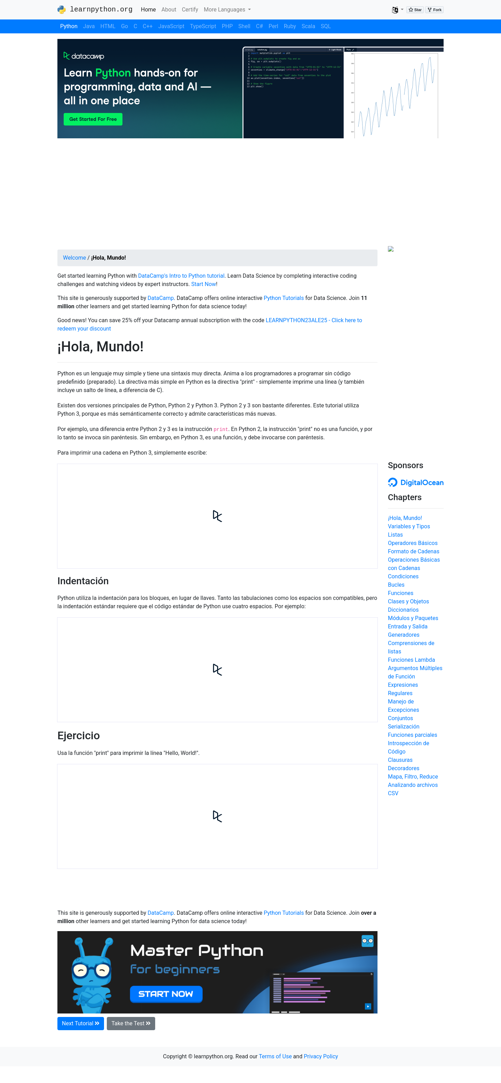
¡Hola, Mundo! (405, 518)
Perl (273, 26)
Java (89, 26)
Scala (308, 26)
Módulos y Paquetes (413, 618)
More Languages (225, 9)
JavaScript (171, 26)
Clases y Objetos (408, 601)
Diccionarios (403, 609)
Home (150, 9)
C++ (148, 26)
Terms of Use (275, 1056)
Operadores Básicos (413, 543)
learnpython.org (95, 10)
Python (69, 26)
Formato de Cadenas (413, 551)
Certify (190, 9)
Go (124, 26)
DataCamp (161, 298)
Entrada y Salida (408, 626)
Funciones (400, 593)
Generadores (404, 635)
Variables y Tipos (409, 526)
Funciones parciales (412, 735)
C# (259, 26)
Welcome (74, 257)
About (168, 9)
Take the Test (131, 1023)
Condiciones (403, 576)
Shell (244, 26)
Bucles (396, 584)
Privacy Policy (321, 1056)
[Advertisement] (250, 194)
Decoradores (403, 768)
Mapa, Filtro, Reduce (413, 776)
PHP (227, 26)
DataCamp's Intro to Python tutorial (181, 275)
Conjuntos (400, 718)
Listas (395, 534)
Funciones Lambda (411, 660)
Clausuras (400, 760)
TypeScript (203, 26)
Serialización (404, 726)
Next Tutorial (81, 1023)
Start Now (203, 284)
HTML (108, 26)
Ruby (290, 26)
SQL (326, 26)
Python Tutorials (284, 298)
